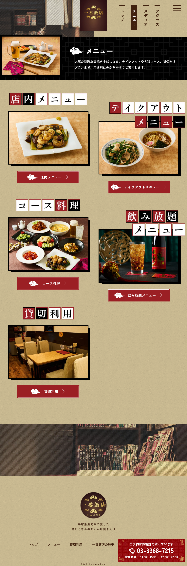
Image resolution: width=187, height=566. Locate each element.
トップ (122, 15)
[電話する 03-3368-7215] (151, 550)
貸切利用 (76, 544)
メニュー (134, 18)
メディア (146, 18)
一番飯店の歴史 (103, 544)
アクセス (157, 18)
